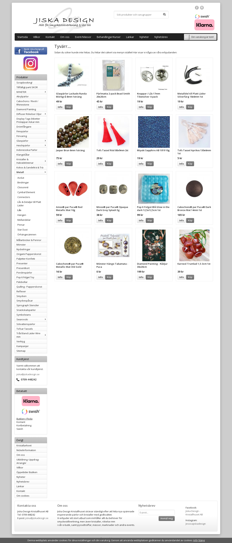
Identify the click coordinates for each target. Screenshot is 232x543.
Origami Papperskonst (28, 254)
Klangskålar (23, 154)
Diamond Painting (26, 109)
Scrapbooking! (24, 82)
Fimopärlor (22, 131)
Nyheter (144, 37)
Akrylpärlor (22, 96)
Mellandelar (24, 219)
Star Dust (22, 229)
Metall (31, 172)
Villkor (36, 37)
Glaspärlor (31, 140)
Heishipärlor (31, 145)
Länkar (130, 37)
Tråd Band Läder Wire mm (31, 335)
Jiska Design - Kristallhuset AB (194, 512)
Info (60, 107)
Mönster (21, 244)
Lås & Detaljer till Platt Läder (29, 203)
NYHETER (31, 92)
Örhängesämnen (26, 234)
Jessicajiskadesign (196, 523)
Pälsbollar (22, 282)
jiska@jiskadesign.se (28, 374)
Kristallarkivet (24, 445)
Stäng (201, 540)
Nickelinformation (26, 450)
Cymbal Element (26, 192)
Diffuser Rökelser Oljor (31, 114)
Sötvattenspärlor (25, 324)
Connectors (23, 197)
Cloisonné (22, 187)
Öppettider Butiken (26, 472)
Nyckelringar (23, 249)
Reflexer (21, 291)
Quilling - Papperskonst (29, 286)
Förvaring (21, 136)
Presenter (22, 263)
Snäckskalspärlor (26, 310)
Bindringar (23, 182)
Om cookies (22, 495)
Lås (19, 210)
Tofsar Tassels (24, 328)
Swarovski (31, 319)
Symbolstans (23, 314)
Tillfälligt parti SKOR (27, 87)
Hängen (21, 215)
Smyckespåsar (24, 300)
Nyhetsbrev (161, 37)
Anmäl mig (166, 518)
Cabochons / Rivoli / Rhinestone (27, 103)
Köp (69, 107)
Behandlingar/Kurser (109, 37)
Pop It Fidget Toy (25, 277)
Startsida (22, 37)
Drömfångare (23, 126)
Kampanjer (22, 346)
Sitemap (21, 350)
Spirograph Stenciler (27, 305)
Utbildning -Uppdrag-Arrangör (27, 461)
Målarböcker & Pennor (28, 240)
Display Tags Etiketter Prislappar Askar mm (28, 120)
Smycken (21, 296)
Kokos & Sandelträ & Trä (29, 167)
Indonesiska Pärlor (26, 150)
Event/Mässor (83, 37)
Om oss (64, 37)
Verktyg (20, 341)
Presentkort (23, 268)
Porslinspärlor (24, 272)
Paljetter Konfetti (25, 258)
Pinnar (21, 224)
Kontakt (50, 37)
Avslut (20, 177)
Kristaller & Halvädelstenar (31, 161)
